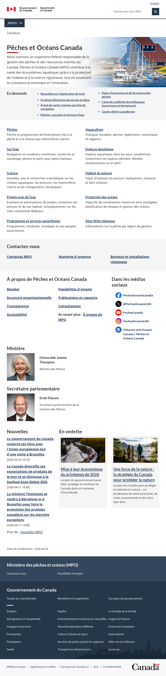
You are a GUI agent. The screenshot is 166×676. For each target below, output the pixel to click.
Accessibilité (17, 314)
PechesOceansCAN (132, 321)
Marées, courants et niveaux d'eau (62, 115)
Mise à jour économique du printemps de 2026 (82, 472)
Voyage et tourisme (19, 626)
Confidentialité (112, 667)
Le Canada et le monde (122, 611)
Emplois (12, 611)
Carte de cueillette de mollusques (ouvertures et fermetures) (123, 103)
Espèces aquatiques (99, 149)
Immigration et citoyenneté (23, 619)
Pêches (12, 129)
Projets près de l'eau (21, 197)
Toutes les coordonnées (21, 598)
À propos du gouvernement (125, 598)
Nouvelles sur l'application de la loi (63, 94)
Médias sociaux (16, 667)
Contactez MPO (19, 256)
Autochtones (116, 634)
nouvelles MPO (31, 532)
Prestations (14, 642)
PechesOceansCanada (134, 295)
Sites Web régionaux (100, 221)
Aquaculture (94, 129)
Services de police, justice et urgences (81, 642)
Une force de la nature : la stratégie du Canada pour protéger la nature (134, 474)
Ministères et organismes (73, 598)
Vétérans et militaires (121, 642)
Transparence (18, 306)
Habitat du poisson (98, 173)
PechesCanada (129, 312)
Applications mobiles (43, 667)
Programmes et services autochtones (33, 221)
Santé (10, 649)
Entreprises (14, 634)
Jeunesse (113, 649)
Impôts (62, 611)
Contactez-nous (16, 573)
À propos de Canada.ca (74, 667)
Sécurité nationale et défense (75, 626)
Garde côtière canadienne (118, 111)
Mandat (13, 289)
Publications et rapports (77, 297)
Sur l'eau (13, 149)
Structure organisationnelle (29, 297)
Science (12, 173)
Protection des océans (101, 197)
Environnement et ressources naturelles (82, 619)
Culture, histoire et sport (73, 634)
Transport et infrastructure (74, 649)
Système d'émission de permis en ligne (65, 100)
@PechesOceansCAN (133, 304)
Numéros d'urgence (75, 256)
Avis (96, 667)
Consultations (69, 306)
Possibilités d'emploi (75, 289)
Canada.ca (13, 33)
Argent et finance (119, 619)
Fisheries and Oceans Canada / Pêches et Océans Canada (133, 334)
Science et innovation (121, 626)
